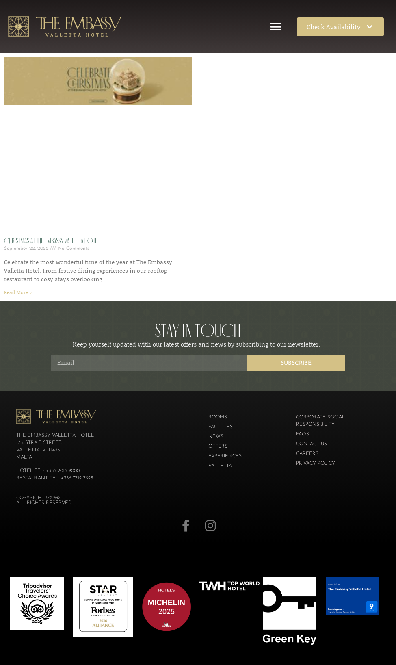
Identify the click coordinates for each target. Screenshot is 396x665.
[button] (275, 26)
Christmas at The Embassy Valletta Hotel (52, 240)
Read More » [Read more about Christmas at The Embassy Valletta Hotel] (18, 292)
